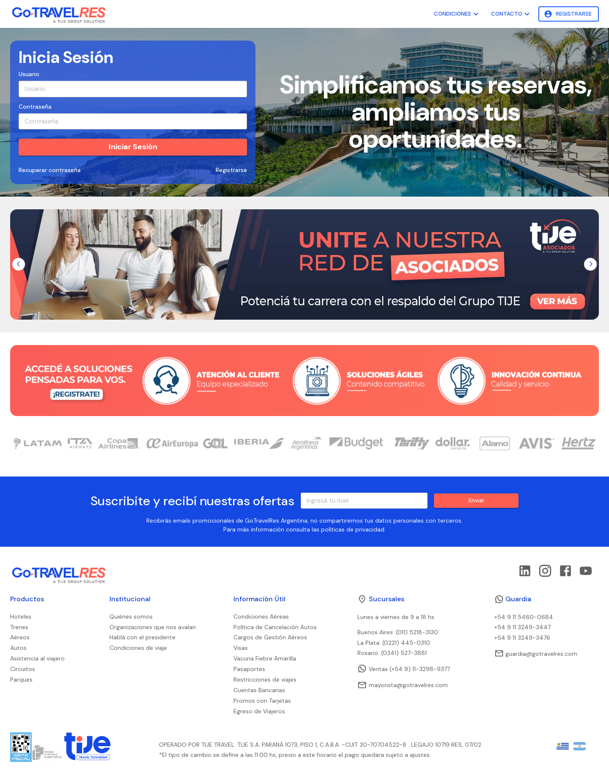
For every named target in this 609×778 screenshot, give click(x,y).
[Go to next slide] (590, 264)
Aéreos (20, 637)
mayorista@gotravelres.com (402, 685)
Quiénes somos (131, 616)
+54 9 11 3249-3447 (522, 627)
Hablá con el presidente (143, 637)
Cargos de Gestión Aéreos (270, 637)
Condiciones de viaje (138, 648)
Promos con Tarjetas (262, 700)
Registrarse (568, 14)
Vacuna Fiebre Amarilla (264, 658)
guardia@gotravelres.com (535, 653)
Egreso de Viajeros (259, 711)
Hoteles (20, 616)
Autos (18, 648)
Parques (21, 679)
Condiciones (457, 14)
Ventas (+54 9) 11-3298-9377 (403, 668)
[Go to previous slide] (18, 264)
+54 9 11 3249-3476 (522, 637)
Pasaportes (249, 669)
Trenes (19, 627)
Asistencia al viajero (37, 658)
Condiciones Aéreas (261, 616)
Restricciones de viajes (264, 679)
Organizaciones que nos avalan (153, 627)
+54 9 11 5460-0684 (523, 617)
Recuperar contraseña (50, 170)
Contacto (511, 14)
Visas (240, 648)
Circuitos (22, 669)
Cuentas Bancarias (259, 690)
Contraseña (35, 106)
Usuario (29, 74)
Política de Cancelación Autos (275, 627)
